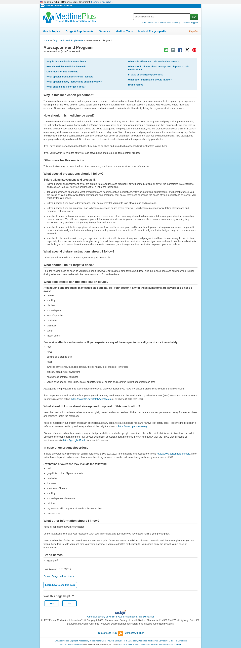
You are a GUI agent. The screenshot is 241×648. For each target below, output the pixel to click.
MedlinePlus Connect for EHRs (160, 641)
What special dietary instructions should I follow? (74, 81)
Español (193, 31)
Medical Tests (124, 31)
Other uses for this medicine (62, 71)
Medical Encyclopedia (152, 31)
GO (194, 16)
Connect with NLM (134, 633)
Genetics (104, 31)
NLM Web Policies (61, 641)
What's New (165, 22)
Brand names (135, 84)
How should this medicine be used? (66, 66)
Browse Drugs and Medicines (59, 576)
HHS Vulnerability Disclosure (135, 641)
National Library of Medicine (59, 6)
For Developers (181, 641)
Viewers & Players (114, 641)
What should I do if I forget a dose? (66, 86)
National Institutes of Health (170, 644)
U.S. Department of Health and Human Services (138, 644)
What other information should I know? (150, 79)
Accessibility (84, 641)
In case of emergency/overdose (145, 74)
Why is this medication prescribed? (66, 61)
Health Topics (51, 31)
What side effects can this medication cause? (153, 61)
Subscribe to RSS (110, 633)
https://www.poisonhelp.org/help (173, 453)
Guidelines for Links (98, 641)
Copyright (74, 641)
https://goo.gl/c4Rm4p (74, 440)
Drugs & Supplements (80, 31)
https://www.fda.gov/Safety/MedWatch (91, 399)
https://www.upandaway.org (132, 426)
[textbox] (161, 16)
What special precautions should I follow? (70, 76)
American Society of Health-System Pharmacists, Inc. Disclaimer (120, 616)
